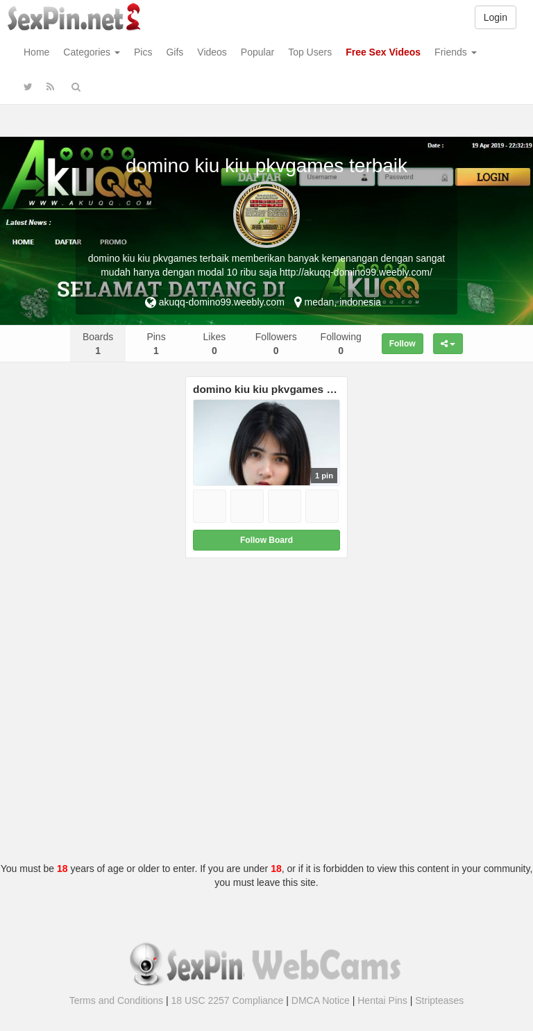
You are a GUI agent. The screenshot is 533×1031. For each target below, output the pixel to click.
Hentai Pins (382, 1000)
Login (495, 17)
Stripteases (439, 1000)
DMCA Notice (320, 1000)
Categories (91, 52)
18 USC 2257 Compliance (227, 1000)
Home (36, 52)
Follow (402, 344)
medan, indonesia (337, 302)
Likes (214, 343)
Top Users (310, 52)
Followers (276, 343)
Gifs (174, 52)
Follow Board (266, 540)
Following (341, 343)
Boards (98, 343)
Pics (143, 52)
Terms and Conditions (116, 1000)
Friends (455, 52)
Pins (155, 343)
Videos (212, 52)
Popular (257, 52)
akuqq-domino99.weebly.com (215, 302)
